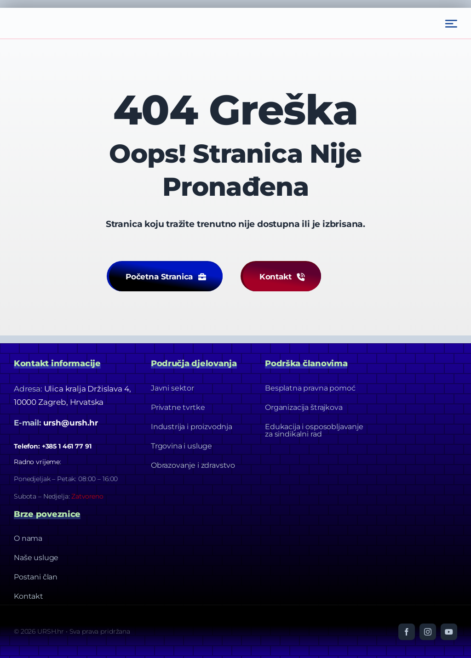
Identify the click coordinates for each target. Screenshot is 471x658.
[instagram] (427, 631)
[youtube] (449, 631)
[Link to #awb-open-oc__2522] (451, 24)
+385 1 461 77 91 (67, 446)
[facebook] (406, 631)
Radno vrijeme (37, 461)
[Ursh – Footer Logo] (60, 11)
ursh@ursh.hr (70, 422)
